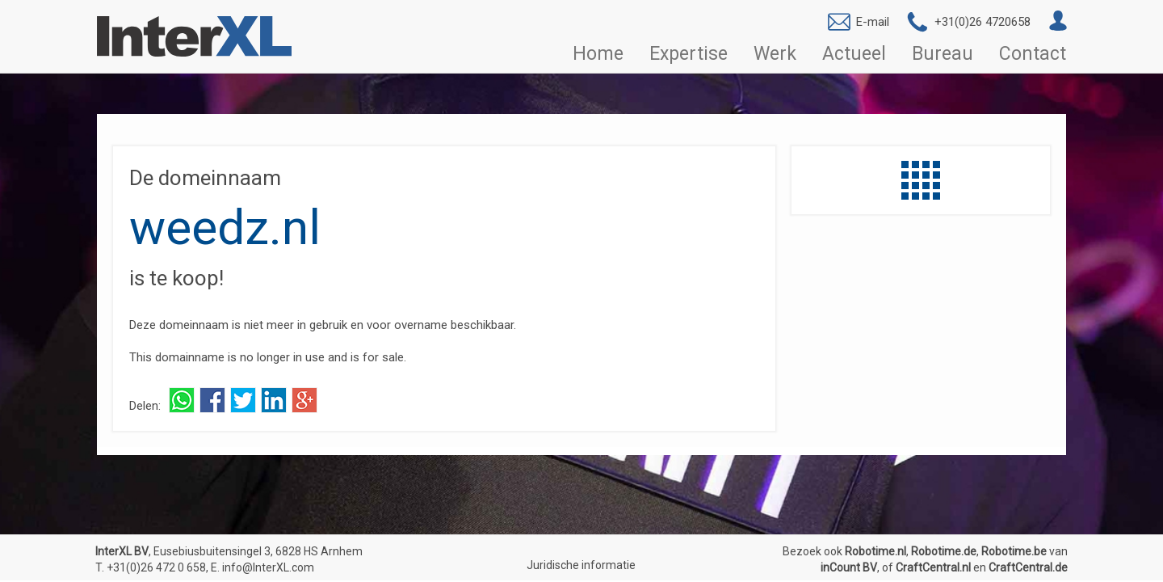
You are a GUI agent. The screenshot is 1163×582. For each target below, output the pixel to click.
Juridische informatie (581, 565)
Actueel (854, 54)
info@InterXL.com (268, 567)
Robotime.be (1014, 551)
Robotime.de (943, 551)
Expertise (688, 54)
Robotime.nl (875, 551)
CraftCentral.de (1028, 567)
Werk (775, 54)
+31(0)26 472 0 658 (156, 567)
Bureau (942, 54)
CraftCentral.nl (933, 567)
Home (598, 54)
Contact (1032, 54)
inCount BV (849, 567)
